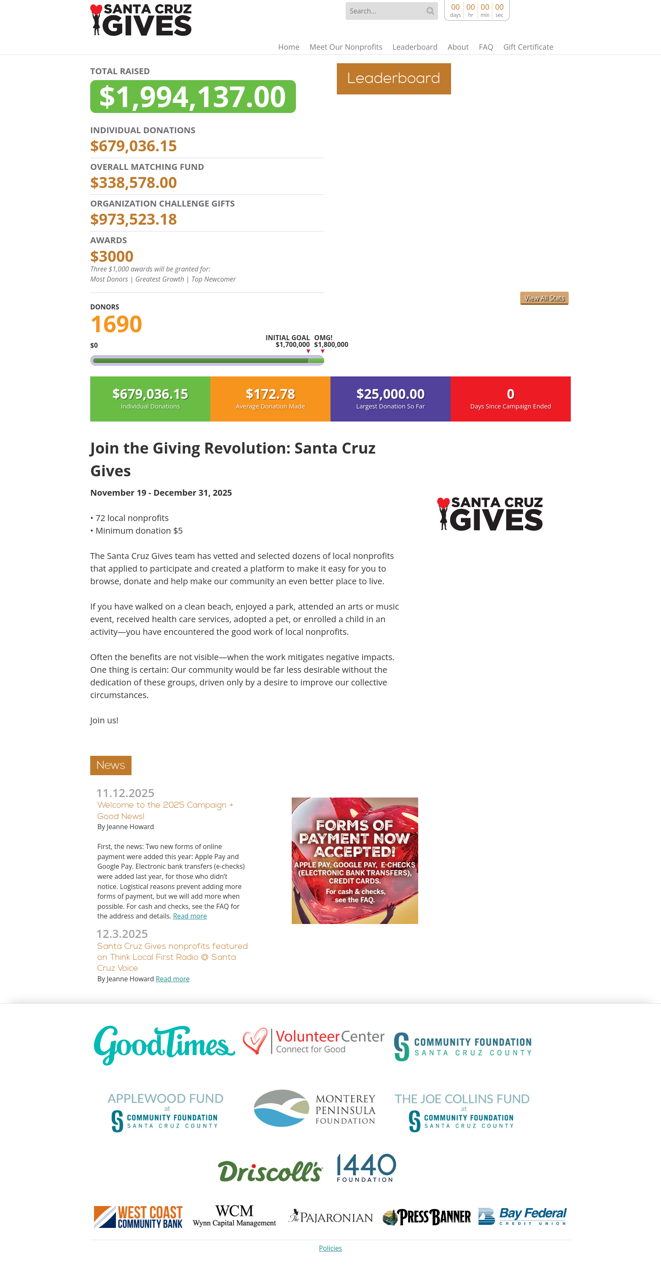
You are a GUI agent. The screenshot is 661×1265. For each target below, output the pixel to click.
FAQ (483, 47)
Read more (190, 916)
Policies (330, 1248)
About (454, 47)
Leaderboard (409, 47)
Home (279, 47)
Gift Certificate (527, 47)
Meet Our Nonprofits (338, 47)
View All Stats (544, 298)
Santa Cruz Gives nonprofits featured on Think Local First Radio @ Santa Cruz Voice (172, 957)
